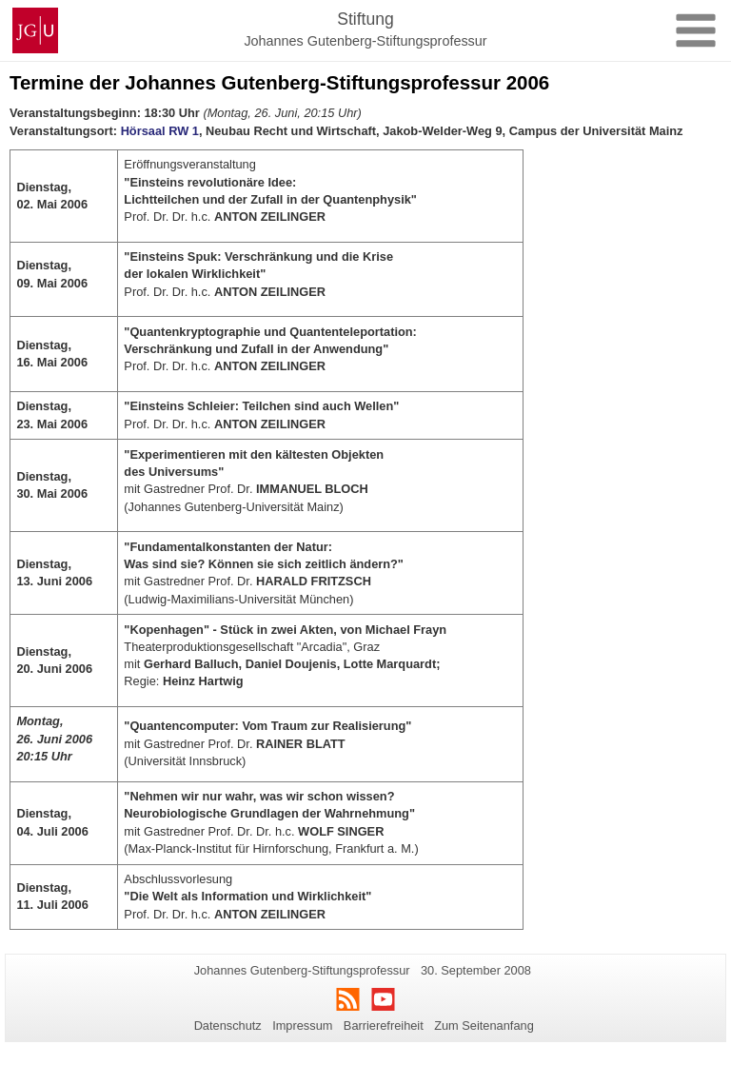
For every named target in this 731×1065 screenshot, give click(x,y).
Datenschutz (228, 1025)
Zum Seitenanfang (484, 1025)
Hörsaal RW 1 (160, 131)
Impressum (302, 1025)
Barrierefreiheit (384, 1025)
